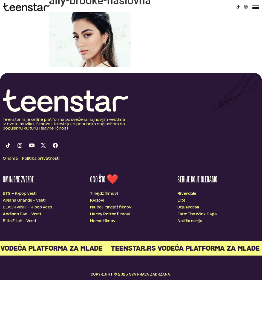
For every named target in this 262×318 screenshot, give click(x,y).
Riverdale (186, 194)
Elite (181, 201)
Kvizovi (97, 201)
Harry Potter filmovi (110, 214)
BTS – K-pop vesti (20, 194)
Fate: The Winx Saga (197, 214)
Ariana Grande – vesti (24, 201)
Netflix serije (189, 221)
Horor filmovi (103, 221)
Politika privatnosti (41, 159)
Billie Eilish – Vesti (19, 221)
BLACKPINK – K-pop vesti (27, 207)
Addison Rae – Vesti (22, 214)
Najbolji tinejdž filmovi (111, 207)
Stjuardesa (188, 207)
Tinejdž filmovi (104, 194)
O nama (10, 159)
